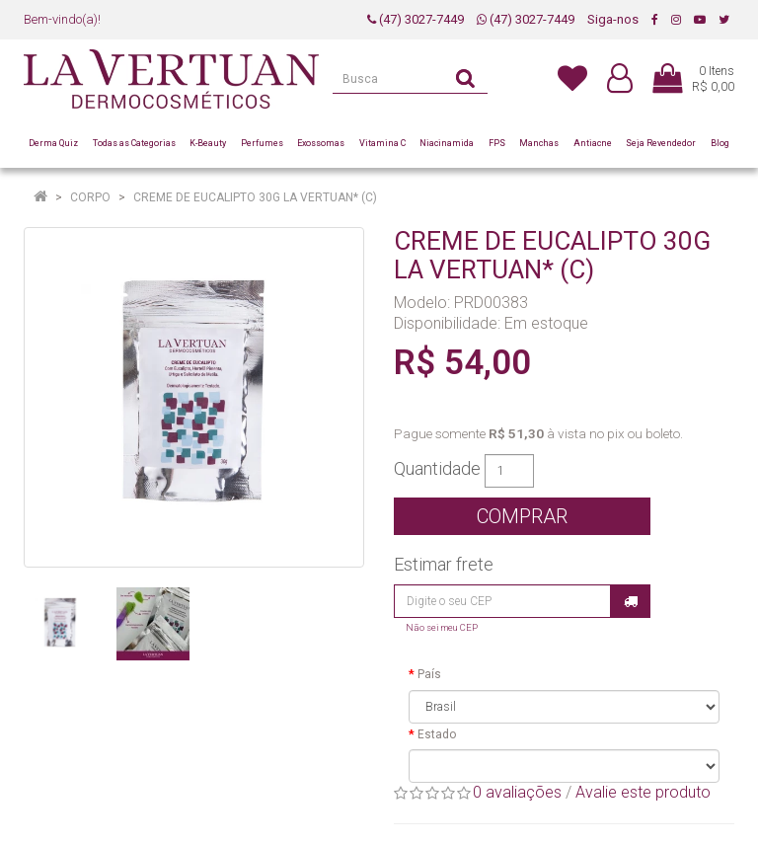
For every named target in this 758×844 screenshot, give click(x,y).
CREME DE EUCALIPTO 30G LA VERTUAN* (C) (255, 197)
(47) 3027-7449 (415, 19)
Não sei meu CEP (442, 627)
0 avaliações (517, 792)
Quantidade (437, 469)
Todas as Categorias (134, 143)
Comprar (522, 516)
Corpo (90, 197)
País (429, 674)
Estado (436, 734)
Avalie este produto (643, 792)
